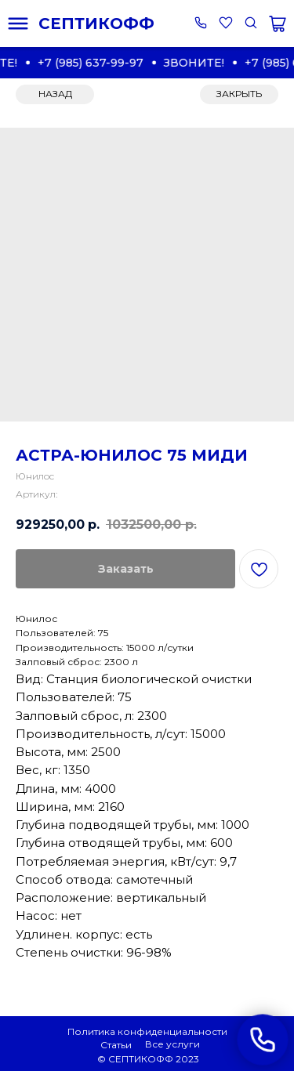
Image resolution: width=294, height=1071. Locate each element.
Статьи (116, 1045)
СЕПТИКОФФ (96, 23)
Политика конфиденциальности (147, 1031)
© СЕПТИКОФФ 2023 (148, 1059)
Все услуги (172, 1044)
